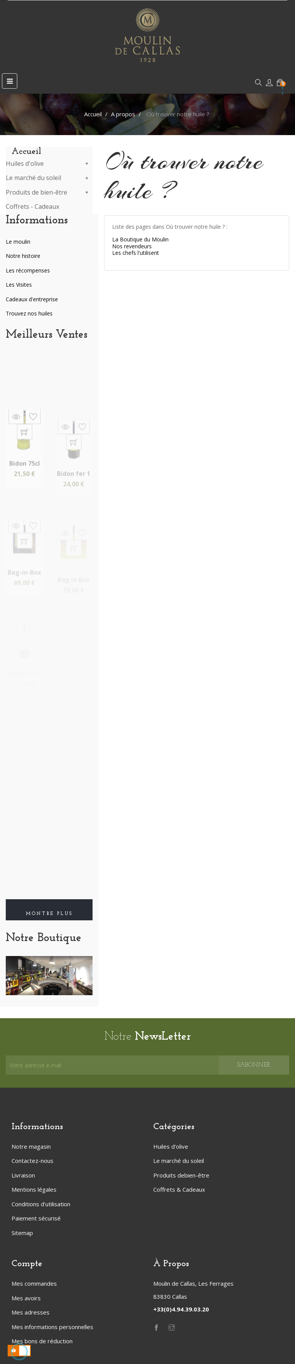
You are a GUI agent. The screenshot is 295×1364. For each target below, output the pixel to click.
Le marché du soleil (33, 178)
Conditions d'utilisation (41, 1204)
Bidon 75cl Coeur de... (24, 493)
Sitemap (22, 1233)
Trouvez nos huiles (29, 313)
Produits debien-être (181, 1175)
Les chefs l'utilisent (135, 252)
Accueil (26, 151)
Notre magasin (31, 1146)
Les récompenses (28, 270)
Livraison (23, 1175)
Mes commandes (34, 1283)
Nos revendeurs (132, 246)
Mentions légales (34, 1189)
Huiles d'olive (25, 163)
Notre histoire (23, 255)
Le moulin (18, 241)
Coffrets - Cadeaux (32, 206)
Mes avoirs (26, 1298)
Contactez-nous (32, 1160)
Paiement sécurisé (36, 1218)
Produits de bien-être (36, 192)
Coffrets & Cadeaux (179, 1189)
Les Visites (19, 284)
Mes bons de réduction (42, 1341)
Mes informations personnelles (52, 1327)
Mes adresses (31, 1312)
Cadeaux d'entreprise (32, 299)
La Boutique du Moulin (140, 239)
